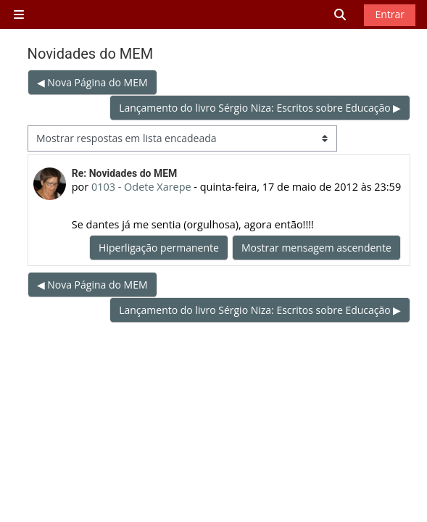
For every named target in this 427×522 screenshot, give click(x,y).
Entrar (390, 14)
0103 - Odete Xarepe (141, 187)
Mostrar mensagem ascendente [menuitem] (316, 247)
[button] (341, 14)
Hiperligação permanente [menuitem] (159, 247)
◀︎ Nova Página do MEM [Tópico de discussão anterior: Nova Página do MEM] (92, 82)
